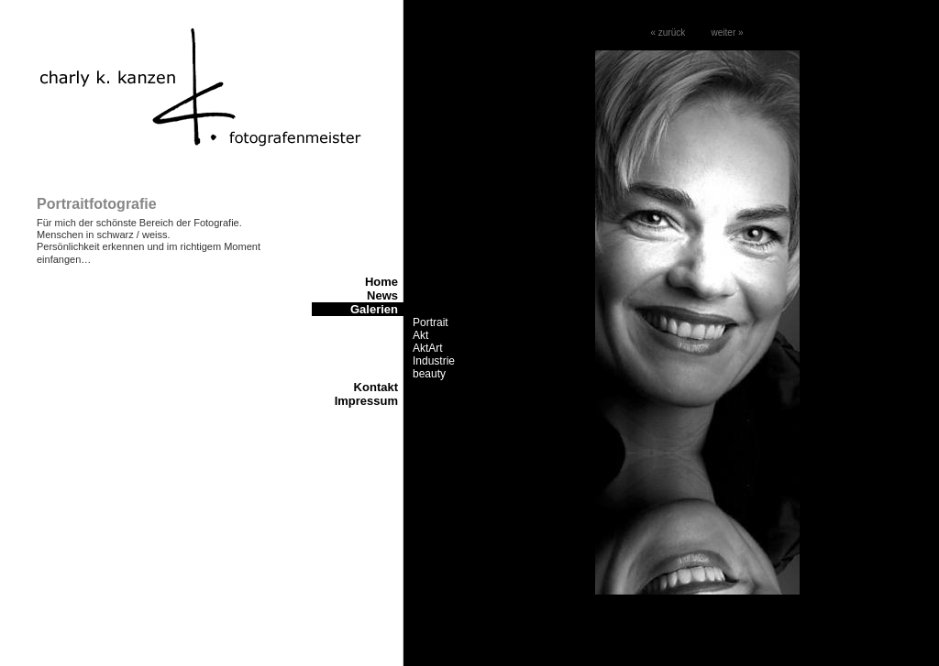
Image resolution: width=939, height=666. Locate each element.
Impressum (366, 401)
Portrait (430, 322)
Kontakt (376, 387)
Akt (420, 335)
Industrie (434, 361)
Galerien (374, 309)
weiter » (728, 32)
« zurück (667, 32)
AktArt (428, 348)
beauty (429, 373)
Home (381, 282)
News (382, 295)
